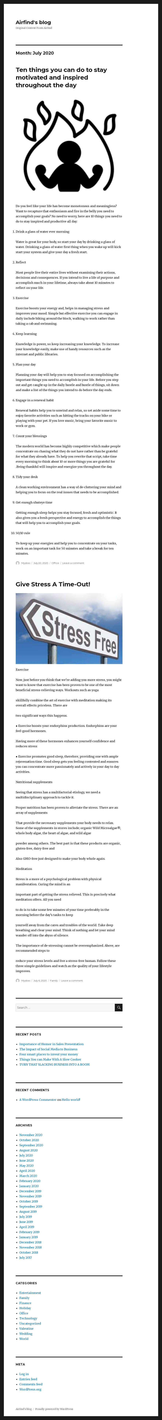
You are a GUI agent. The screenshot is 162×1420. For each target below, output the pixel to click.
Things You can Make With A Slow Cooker (50, 1059)
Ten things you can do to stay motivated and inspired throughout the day (61, 77)
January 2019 (28, 1237)
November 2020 (30, 1135)
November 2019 (30, 1196)
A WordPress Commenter (37, 1100)
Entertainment (30, 1293)
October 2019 (28, 1201)
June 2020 (26, 1160)
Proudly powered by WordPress (54, 1409)
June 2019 (26, 1222)
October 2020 (29, 1140)
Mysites (25, 563)
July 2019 (25, 1217)
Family (54, 980)
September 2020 (31, 1145)
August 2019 (28, 1211)
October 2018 (28, 1252)
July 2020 (26, 1155)
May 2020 (26, 1165)
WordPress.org (30, 1389)
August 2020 (28, 1150)
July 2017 (25, 1257)
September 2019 (30, 1206)
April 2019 (26, 1227)
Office (55, 563)
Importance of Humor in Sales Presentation (51, 1044)
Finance (25, 1303)
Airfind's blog (33, 22)
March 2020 (28, 1176)
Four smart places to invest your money (48, 1054)
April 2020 (27, 1171)
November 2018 (30, 1247)
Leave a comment (73, 563)
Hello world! (71, 1100)
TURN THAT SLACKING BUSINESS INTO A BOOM (54, 1064)
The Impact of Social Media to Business (48, 1049)
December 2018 (30, 1242)
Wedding (25, 1334)
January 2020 (29, 1186)
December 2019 (30, 1191)
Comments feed (30, 1384)
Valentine (26, 1328)
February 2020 (29, 1181)
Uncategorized (30, 1323)
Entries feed (28, 1379)
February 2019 (29, 1232)
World (23, 1339)
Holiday (25, 1308)
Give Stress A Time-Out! (53, 584)
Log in (24, 1374)
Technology (28, 1318)
